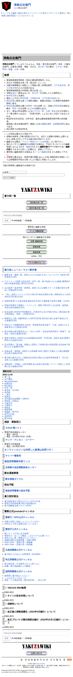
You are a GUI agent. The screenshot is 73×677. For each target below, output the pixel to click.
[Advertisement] (36, 35)
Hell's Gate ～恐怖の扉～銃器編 (18, 544)
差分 (25, 13)
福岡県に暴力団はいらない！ (17, 576)
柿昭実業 (8, 410)
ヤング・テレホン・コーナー (19, 440)
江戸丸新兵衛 (60, 85)
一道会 (7, 394)
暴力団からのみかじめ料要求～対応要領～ (23, 554)
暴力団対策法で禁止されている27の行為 (22, 501)
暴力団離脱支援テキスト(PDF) (17, 506)
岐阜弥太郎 (11, 96)
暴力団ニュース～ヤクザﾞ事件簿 (20, 270)
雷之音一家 (43, 67)
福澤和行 (8, 416)
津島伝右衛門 (22, 4)
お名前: (6, 172)
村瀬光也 (8, 383)
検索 (3, 16)
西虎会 (7, 407)
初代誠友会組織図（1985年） (17, 399)
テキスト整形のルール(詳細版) (35, 142)
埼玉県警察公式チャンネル (18, 559)
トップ (6, 13)
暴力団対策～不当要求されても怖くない (22, 564)
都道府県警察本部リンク (17, 461)
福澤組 (7, 392)
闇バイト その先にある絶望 (16, 533)
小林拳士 (8, 405)
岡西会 (7, 397)
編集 (14, 13)
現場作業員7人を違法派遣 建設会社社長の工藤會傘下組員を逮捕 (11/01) (37, 301)
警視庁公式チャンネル (16, 529)
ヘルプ (19, 16)
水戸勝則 (8, 379)
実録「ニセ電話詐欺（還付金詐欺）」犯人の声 (25, 580)
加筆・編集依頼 (27, 147)
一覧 (67, 13)
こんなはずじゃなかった (15, 578)
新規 (62, 13)
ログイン (28, 16)
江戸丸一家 (61, 67)
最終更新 (11, 16)
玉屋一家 (18, 69)
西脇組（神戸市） (12, 412)
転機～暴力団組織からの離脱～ (18, 566)
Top (15, 8)
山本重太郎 (58, 124)
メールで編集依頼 (42, 152)
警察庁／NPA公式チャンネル (19, 517)
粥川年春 (8, 418)
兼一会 (7, 377)
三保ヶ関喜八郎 (43, 124)
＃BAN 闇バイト (13, 428)
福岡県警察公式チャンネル (18, 571)
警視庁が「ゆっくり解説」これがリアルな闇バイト (27, 536)
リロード (52, 13)
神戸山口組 (9, 414)
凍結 (20, 13)
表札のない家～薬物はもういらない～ (21, 538)
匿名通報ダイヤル (14, 479)
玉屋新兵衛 (35, 98)
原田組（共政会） (12, 401)
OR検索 (27, 221)
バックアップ (35, 13)
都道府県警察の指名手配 (17, 490)
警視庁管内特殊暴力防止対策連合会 (20, 503)
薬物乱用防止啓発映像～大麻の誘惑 (20, 540)
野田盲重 (24, 98)
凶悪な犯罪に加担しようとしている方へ (22, 522)
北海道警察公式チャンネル (18, 550)
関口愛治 (8, 386)
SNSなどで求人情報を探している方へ (21, 524)
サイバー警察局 (13, 456)
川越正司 (8, 403)
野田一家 (6, 69)
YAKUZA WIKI (40, 663)
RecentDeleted (11, 381)
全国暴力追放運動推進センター (20, 467)
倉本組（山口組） (12, 390)
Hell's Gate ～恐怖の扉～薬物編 (18, 542)
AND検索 (16, 221)
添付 (44, 13)
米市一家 (8, 388)
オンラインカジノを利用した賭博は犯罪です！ (29, 449)
